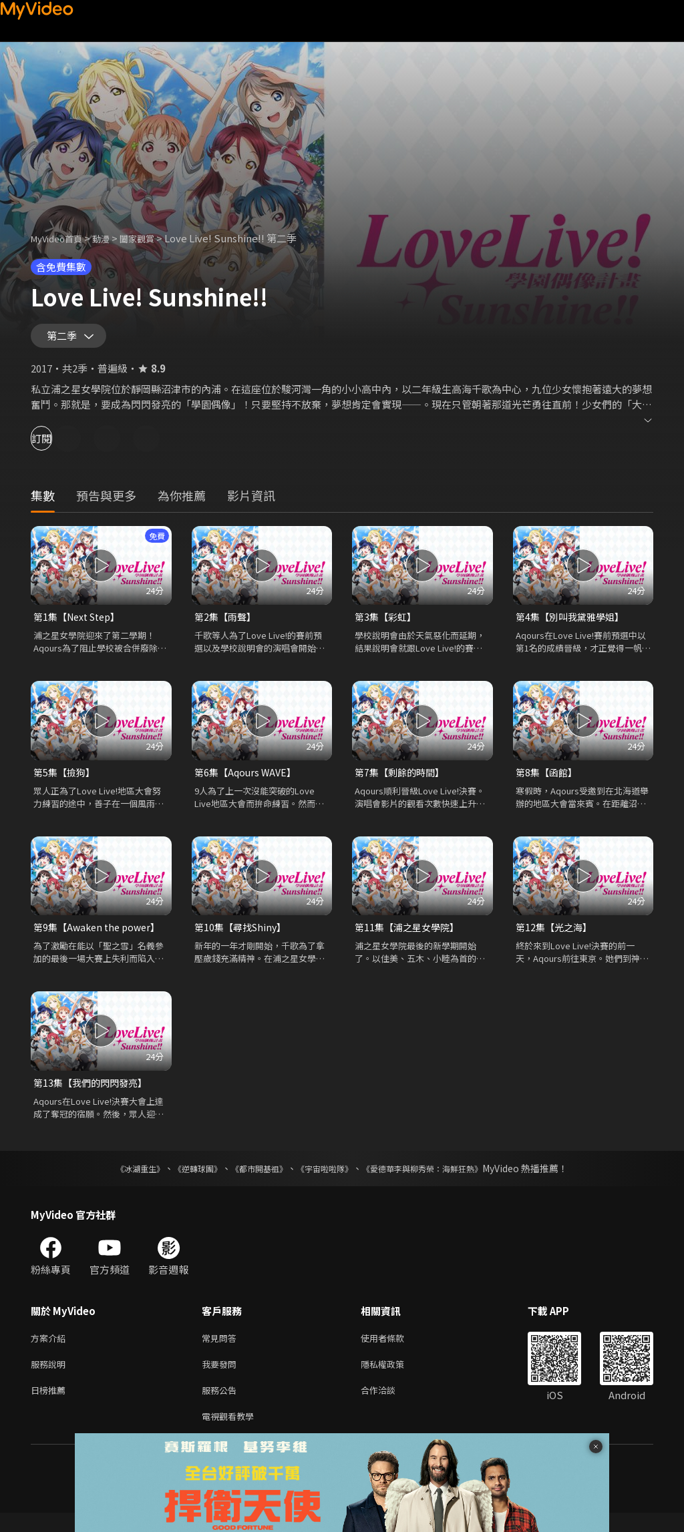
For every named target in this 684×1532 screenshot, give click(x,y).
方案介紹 (51, 1350)
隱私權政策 (394, 1378)
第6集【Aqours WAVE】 (247, 780)
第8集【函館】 (548, 780)
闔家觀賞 (152, 238)
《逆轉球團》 (182, 1179)
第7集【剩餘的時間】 (402, 780)
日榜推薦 (51, 1406)
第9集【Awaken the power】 (100, 936)
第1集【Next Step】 (80, 623)
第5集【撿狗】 (66, 780)
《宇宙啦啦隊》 (327, 1179)
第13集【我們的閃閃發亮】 (93, 1093)
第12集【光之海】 (556, 936)
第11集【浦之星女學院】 (410, 936)
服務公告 (222, 1406)
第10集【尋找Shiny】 (243, 936)
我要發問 (222, 1378)
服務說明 (51, 1378)
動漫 (112, 238)
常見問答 (222, 1350)
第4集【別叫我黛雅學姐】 (573, 623)
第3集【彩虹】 (387, 623)
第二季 (65, 339)
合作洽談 (389, 1406)
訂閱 (57, 444)
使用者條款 (394, 1350)
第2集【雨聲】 (227, 623)
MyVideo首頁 (61, 238)
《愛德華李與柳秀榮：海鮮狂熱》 (439, 1179)
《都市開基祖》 (252, 1179)
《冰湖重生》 (117, 1179)
